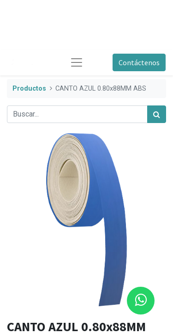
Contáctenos (139, 62)
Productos (29, 88)
